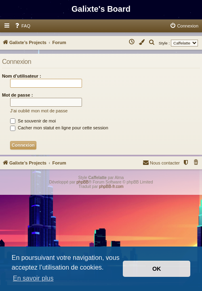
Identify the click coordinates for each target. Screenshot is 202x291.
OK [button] (156, 269)
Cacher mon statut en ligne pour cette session (59, 127)
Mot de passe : (17, 95)
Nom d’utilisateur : (21, 76)
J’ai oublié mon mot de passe (38, 110)
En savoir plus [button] (33, 278)
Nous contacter (161, 162)
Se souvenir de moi (33, 120)
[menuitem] (22, 26)
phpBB (82, 182)
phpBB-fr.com (111, 186)
